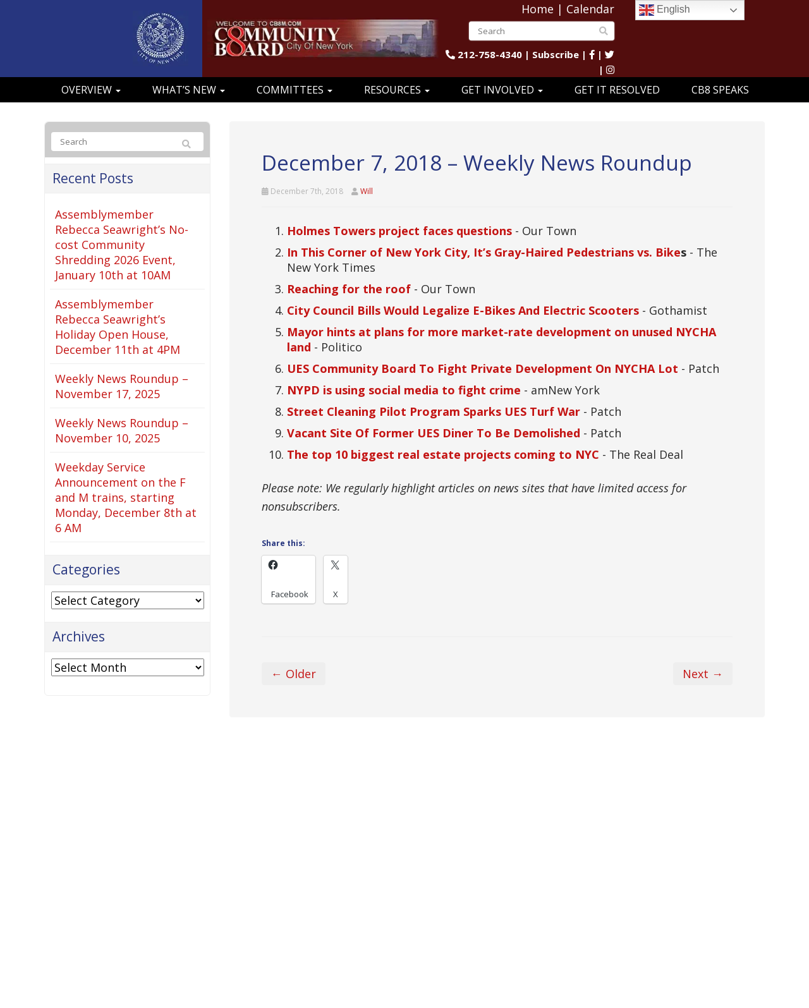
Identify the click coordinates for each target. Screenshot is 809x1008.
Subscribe (555, 54)
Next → (703, 673)
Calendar (590, 8)
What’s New (188, 90)
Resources (397, 90)
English (664, 10)
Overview (91, 90)
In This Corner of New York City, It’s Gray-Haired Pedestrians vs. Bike (484, 252)
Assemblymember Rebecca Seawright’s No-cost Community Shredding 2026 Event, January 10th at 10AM (121, 244)
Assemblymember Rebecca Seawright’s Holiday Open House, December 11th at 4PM (117, 326)
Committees (294, 90)
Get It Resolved (617, 90)
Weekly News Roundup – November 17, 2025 (121, 386)
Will (366, 191)
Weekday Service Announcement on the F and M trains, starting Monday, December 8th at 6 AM (126, 497)
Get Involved (502, 90)
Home (537, 8)
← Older (293, 673)
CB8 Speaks (720, 90)
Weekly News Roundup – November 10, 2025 (121, 430)
